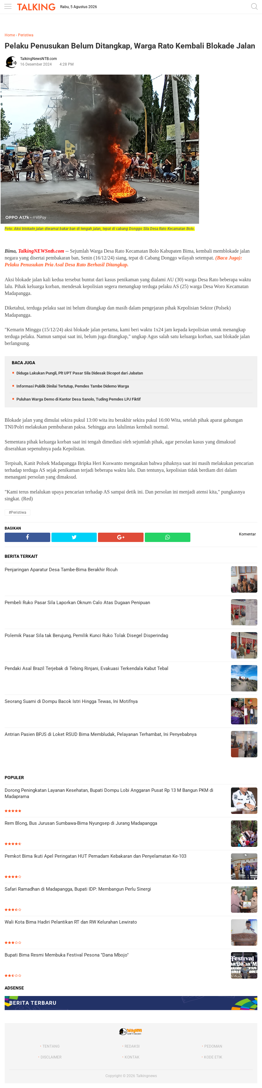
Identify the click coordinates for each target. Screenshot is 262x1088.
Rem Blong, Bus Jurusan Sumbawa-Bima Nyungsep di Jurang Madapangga (81, 823)
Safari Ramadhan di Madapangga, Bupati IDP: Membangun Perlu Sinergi (78, 889)
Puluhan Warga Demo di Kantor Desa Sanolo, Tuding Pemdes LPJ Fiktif (78, 399)
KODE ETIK (213, 1057)
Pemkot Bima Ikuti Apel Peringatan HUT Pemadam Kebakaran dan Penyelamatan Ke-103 (95, 856)
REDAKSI (132, 1046)
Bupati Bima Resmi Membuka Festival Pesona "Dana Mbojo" (67, 955)
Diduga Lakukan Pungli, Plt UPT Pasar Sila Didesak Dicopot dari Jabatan (79, 373)
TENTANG (51, 1046)
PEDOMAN (213, 1046)
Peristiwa (25, 35)
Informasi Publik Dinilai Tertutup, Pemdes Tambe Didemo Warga (72, 386)
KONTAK (132, 1057)
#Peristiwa (17, 512)
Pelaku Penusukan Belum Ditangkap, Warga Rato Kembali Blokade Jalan (130, 45)
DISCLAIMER (51, 1057)
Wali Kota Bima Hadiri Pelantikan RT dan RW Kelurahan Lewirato (71, 922)
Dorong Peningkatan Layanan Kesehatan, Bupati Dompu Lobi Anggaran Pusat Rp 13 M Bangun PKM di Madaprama (109, 793)
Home (10, 35)
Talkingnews (146, 1076)
